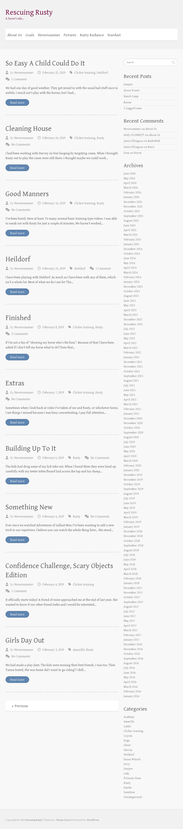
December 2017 (133, 588)
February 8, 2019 (53, 327)
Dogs (127, 740)
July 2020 (129, 442)
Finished (18, 318)
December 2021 (133, 362)
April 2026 (130, 183)
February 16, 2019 (54, 203)
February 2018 (132, 578)
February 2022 (132, 352)
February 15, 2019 (54, 268)
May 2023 (129, 305)
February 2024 (132, 277)
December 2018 (133, 531)
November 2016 (133, 649)
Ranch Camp (131, 96)
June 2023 (130, 301)
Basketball (154, 141)
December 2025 (133, 202)
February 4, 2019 (53, 516)
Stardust (114, 35)
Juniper (128, 84)
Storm (137, 153)
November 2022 (133, 324)
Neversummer (49, 35)
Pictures (70, 35)
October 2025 (132, 211)
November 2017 (133, 592)
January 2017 (131, 640)
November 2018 (133, 536)
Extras (15, 383)
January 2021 (131, 413)
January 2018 (131, 583)
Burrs (151, 147)
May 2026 (129, 178)
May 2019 (129, 508)
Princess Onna (132, 778)
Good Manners (27, 194)
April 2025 (130, 230)
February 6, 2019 (53, 458)
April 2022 (130, 343)
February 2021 (132, 409)
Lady (126, 773)
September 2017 (133, 602)
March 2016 (131, 687)
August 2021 (131, 380)
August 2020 (131, 437)
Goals (30, 35)
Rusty (100, 138)
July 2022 (129, 329)
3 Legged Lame (133, 108)
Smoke (128, 787)
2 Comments (19, 334)
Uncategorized (133, 797)
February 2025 (132, 239)
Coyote (128, 736)
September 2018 (133, 545)
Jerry (127, 764)
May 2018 (129, 564)
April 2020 (130, 456)
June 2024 (130, 258)
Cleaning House (28, 129)
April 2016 (130, 682)
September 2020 (133, 432)
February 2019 (132, 522)
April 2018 (130, 569)
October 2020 (132, 428)
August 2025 (131, 220)
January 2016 (131, 696)
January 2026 (131, 197)
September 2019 (133, 489)
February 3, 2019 (53, 650)
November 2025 (133, 206)
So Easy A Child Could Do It (45, 63)
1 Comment (19, 79)
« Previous (20, 706)
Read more (17, 103)
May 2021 (129, 395)
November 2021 (133, 366)
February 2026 (132, 192)
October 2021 (132, 371)
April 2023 (130, 310)
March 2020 (131, 461)
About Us (14, 35)
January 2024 (131, 282)
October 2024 (132, 253)
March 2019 (131, 517)
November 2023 (133, 286)
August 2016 (131, 663)
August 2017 (131, 607)
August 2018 (131, 550)
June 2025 (130, 225)
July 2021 (129, 385)
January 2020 (131, 470)
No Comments (20, 144)
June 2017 (130, 616)
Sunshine (129, 792)
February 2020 (132, 465)
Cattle (127, 726)
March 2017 (131, 630)
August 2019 (131, 494)
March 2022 (131, 348)
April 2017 (130, 625)
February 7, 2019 (53, 392)
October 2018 (132, 541)
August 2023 (131, 296)
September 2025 (133, 216)
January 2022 (131, 357)
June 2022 (130, 334)
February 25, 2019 (54, 73)
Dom (126, 153)
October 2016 (132, 654)
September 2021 (133, 376)
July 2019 (129, 498)
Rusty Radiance (92, 35)
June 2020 (130, 446)
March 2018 (131, 574)
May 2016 (129, 677)
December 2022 (133, 319)
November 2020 (133, 423)
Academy (129, 717)
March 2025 (131, 235)
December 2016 (133, 644)
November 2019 (133, 479)
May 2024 (129, 263)
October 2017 (132, 597)
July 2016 (129, 668)
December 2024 (133, 249)
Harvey (128, 750)
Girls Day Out (25, 640)
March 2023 (131, 315)
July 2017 (129, 611)
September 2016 (133, 658)
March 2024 (131, 272)
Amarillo (79, 650)
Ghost (127, 745)
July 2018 (129, 555)
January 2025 (131, 244)
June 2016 (130, 673)
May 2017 (129, 621)
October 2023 (132, 291)
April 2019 (130, 512)
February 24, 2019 (54, 138)
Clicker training (84, 73)
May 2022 (129, 338)
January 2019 (131, 527)
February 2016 (132, 691)
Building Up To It (31, 448)
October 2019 (132, 484)
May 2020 (129, 451)
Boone (128, 102)
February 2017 (132, 635)
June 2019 (130, 503)
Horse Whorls (132, 759)
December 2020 (133, 418)
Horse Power (132, 90)
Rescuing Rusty (29, 12)
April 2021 (130, 399)
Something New (29, 507)
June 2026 (130, 173)
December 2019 (133, 475)
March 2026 (131, 187)
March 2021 (131, 404)
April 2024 (130, 268)
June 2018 (130, 559)
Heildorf (102, 73)
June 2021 (130, 390)
